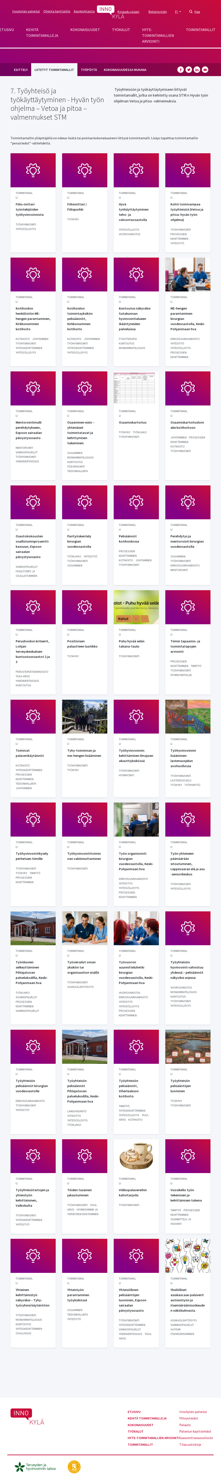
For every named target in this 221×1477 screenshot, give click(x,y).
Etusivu (134, 1412)
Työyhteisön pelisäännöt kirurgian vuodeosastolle (32, 1085)
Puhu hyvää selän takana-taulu (131, 643)
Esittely (21, 69)
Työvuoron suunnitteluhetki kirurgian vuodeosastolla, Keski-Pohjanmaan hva (136, 972)
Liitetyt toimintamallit (54, 69)
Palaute (185, 1425)
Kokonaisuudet (85, 29)
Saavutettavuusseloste (196, 1438)
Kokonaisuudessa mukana (125, 69)
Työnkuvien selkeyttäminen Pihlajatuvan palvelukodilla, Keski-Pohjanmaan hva (32, 972)
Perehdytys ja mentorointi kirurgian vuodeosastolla (187, 541)
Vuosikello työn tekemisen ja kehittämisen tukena (186, 1195)
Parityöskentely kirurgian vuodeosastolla (79, 541)
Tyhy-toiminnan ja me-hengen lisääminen (84, 753)
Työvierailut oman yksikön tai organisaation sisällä (83, 967)
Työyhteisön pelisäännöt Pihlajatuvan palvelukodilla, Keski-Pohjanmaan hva (83, 1090)
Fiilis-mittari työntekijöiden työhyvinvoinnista (30, 209)
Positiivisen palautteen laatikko (82, 643)
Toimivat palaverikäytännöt (30, 753)
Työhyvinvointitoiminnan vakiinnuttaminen (84, 856)
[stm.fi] (74, 1466)
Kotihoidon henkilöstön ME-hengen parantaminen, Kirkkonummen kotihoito (33, 318)
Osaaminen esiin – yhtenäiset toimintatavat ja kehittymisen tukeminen (80, 432)
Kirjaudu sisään (128, 11)
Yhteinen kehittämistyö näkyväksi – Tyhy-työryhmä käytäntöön (32, 1297)
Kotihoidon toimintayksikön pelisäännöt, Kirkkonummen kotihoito (80, 318)
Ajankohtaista (84, 11)
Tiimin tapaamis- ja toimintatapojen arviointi (185, 646)
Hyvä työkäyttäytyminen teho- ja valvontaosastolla (134, 212)
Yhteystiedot (188, 1418)
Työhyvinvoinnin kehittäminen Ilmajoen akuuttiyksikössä (136, 755)
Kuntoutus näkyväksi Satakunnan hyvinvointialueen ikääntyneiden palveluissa (134, 318)
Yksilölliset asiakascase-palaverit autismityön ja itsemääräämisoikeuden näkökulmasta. (187, 1300)
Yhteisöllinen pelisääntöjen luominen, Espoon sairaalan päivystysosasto (132, 1300)
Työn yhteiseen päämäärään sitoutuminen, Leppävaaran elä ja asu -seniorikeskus (187, 863)
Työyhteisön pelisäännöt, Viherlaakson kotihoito (129, 1088)
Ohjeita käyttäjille (56, 11)
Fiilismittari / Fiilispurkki (77, 206)
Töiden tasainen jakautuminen (79, 1192)
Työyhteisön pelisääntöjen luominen (180, 1085)
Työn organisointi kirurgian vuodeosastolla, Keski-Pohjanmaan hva (136, 861)
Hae (197, 11)
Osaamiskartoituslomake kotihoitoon (187, 425)
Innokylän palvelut (26, 11)
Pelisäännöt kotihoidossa (129, 538)
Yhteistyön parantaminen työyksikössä (78, 1295)
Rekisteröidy (157, 11)
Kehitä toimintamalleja (42, 32)
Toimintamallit (200, 29)
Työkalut (121, 29)
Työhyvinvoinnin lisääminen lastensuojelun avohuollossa (183, 758)
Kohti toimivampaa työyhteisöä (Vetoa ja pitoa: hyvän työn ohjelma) (186, 212)
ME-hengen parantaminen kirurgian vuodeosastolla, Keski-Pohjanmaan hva (187, 318)
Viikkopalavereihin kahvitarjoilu (133, 1192)
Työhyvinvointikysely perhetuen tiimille (32, 856)
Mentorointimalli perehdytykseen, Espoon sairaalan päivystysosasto (29, 430)
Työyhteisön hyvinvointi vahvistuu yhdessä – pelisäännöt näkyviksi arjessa (186, 970)
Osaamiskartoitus (132, 422)
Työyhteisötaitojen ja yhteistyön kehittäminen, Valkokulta (32, 1198)
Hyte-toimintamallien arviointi (158, 35)
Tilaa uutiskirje (190, 1444)
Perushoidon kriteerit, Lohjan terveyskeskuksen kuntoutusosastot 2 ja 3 (33, 651)
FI (176, 11)
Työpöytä (89, 69)
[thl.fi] (37, 1466)
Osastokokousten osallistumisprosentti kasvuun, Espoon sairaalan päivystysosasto (32, 546)
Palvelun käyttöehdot (195, 1431)
